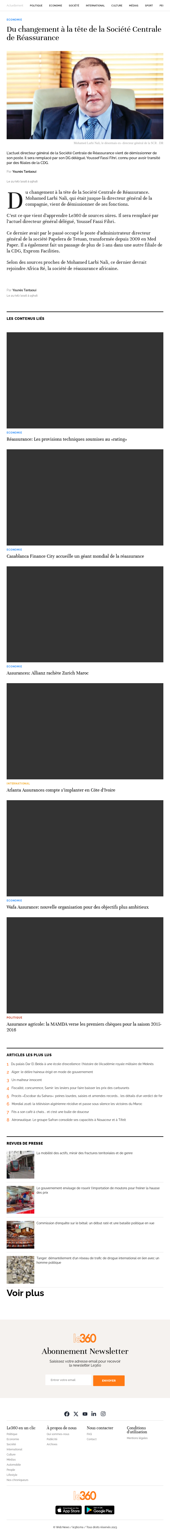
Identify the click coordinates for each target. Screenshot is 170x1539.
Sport (149, 5)
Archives (52, 1444)
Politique (36, 5)
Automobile (14, 1464)
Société (74, 5)
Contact (92, 1439)
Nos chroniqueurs (17, 1480)
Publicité (52, 1439)
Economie (55, 5)
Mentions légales (137, 1438)
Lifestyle (12, 1474)
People (11, 1469)
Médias (133, 5)
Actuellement (15, 5)
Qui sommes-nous (58, 1434)
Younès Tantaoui (24, 171)
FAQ (89, 1434)
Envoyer (109, 1380)
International (95, 5)
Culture (116, 5)
